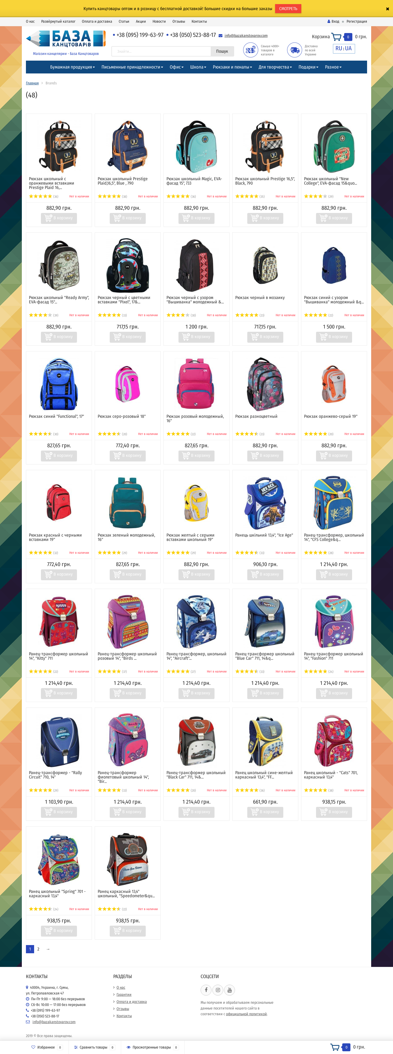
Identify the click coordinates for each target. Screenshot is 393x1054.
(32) (43, 553)
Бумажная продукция (71, 67)
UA (348, 48)
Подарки (307, 67)
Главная (32, 83)
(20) (112, 434)
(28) (319, 553)
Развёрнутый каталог (58, 21)
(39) (43, 315)
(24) (319, 672)
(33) (112, 315)
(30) (181, 315)
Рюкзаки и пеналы (231, 67)
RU (338, 48)
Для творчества (274, 67)
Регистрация (357, 21)
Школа (196, 67)
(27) (181, 672)
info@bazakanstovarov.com (246, 35)
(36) (43, 197)
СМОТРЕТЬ (288, 8)
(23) (249, 315)
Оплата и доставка (97, 21)
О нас (30, 21)
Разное (332, 67)
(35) (250, 197)
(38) (112, 197)
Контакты (199, 21)
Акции (141, 21)
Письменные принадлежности (131, 67)
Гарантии (124, 994)
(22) (318, 315)
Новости (159, 21)
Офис (175, 67)
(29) (319, 197)
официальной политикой (246, 1014)
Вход (333, 21)
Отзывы (178, 21)
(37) (112, 672)
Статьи (124, 21)
